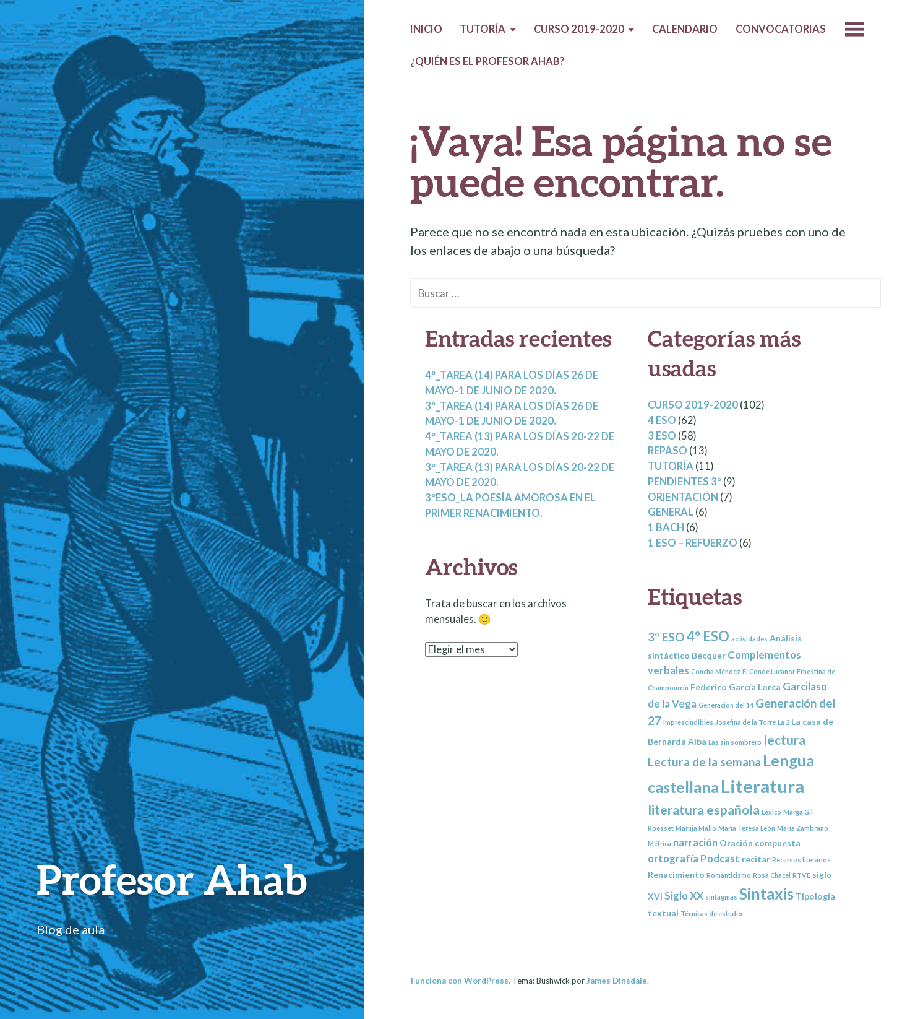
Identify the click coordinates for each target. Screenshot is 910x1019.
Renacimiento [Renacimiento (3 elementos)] (676, 874)
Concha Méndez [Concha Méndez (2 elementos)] (715, 671)
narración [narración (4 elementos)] (695, 842)
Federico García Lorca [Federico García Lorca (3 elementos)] (735, 687)
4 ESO (662, 420)
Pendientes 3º (684, 481)
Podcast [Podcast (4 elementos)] (720, 858)
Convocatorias (781, 29)
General (670, 512)
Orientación (683, 497)
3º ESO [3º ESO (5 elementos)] (666, 637)
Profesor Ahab (171, 878)
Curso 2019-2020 (579, 29)
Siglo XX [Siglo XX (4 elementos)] (683, 895)
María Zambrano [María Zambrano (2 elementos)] (802, 828)
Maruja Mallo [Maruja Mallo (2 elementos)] (696, 828)
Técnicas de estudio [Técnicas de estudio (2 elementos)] (711, 913)
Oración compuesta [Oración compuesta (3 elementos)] (760, 843)
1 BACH (666, 527)
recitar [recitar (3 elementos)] (756, 859)
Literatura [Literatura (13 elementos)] (762, 786)
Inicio (426, 29)
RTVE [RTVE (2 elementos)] (801, 875)
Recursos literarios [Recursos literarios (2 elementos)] (801, 860)
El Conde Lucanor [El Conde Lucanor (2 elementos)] (768, 671)
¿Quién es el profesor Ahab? (487, 61)
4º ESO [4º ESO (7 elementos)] (708, 636)
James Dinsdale (616, 981)
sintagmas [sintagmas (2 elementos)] (721, 897)
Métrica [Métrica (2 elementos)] (659, 843)
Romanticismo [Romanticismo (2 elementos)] (728, 875)
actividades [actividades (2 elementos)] (749, 639)
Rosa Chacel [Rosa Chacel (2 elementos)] (772, 875)
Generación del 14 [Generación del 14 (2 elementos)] (725, 705)
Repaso (667, 450)
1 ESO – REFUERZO (692, 543)
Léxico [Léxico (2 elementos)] (771, 812)
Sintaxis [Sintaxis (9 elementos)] (766, 893)
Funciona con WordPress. (460, 981)
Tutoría (482, 29)
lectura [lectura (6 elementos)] (784, 739)
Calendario (685, 29)
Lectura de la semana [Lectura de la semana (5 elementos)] (704, 762)
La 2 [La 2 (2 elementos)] (783, 722)
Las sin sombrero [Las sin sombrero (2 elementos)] (735, 742)
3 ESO (662, 436)
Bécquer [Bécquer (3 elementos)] (709, 655)
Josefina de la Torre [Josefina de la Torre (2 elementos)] (745, 722)
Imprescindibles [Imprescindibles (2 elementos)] (688, 722)
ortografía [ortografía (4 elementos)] (673, 858)
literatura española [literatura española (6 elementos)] (704, 809)
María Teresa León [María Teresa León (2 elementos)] (746, 828)
